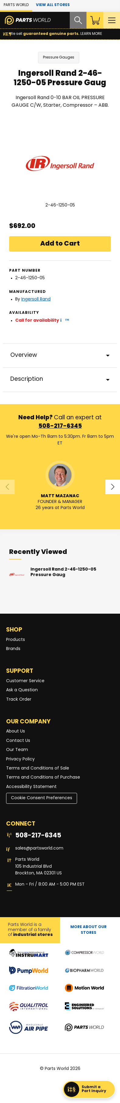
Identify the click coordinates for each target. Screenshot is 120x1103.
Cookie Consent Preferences (41, 798)
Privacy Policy (20, 759)
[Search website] (77, 20)
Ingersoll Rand (36, 299)
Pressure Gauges (58, 57)
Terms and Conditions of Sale (37, 768)
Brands (13, 649)
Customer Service (25, 681)
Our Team (17, 750)
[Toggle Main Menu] (111, 20)
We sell (52, 34)
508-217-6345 (60, 427)
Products (15, 640)
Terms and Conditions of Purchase (43, 778)
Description (26, 380)
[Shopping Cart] (94, 20)
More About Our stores (88, 930)
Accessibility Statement (31, 787)
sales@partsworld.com (39, 848)
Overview (23, 355)
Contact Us (18, 741)
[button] (63, 320)
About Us (15, 731)
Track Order (18, 699)
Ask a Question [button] (22, 690)
